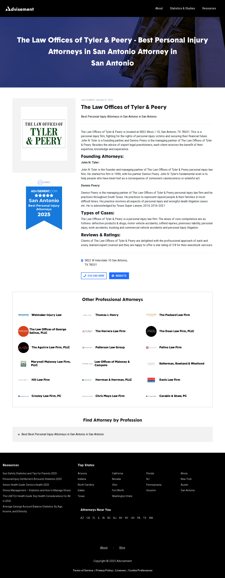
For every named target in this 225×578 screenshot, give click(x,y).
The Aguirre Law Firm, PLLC (51, 347)
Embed (44, 182)
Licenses (120, 570)
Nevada (116, 479)
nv (120, 517)
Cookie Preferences (140, 570)
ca (88, 517)
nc (109, 517)
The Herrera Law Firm (110, 331)
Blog (122, 547)
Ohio (114, 484)
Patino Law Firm (170, 347)
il (99, 517)
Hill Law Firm (41, 380)
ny (126, 517)
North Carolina (86, 484)
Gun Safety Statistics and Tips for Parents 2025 (30, 473)
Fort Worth (118, 490)
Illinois (184, 473)
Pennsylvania (153, 484)
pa (138, 517)
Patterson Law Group (110, 347)
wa (151, 517)
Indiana (82, 479)
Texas (81, 496)
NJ (147, 479)
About (159, 8)
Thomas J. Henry (107, 315)
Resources (209, 8)
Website (119, 275)
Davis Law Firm (169, 380)
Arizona (82, 473)
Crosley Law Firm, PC (46, 396)
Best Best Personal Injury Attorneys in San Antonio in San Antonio (62, 434)
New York (186, 479)
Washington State (122, 496)
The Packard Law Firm (174, 315)
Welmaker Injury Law (47, 315)
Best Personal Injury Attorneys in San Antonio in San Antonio (119, 116)
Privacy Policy (104, 570)
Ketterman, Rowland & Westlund (181, 363)
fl (94, 517)
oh (132, 517)
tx (144, 517)
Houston (151, 490)
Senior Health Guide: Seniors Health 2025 (26, 484)
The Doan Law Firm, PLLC (176, 331)
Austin (184, 484)
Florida (150, 473)
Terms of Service (83, 570)
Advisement (124, 561)
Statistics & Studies (182, 8)
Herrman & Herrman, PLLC (113, 380)
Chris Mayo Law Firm (110, 396)
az (82, 517)
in (103, 517)
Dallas (81, 490)
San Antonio (188, 490)
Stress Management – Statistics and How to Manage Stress (37, 490)
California (117, 473)
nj (114, 517)
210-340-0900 (94, 275)
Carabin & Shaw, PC (173, 396)
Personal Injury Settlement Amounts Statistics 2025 (32, 479)
